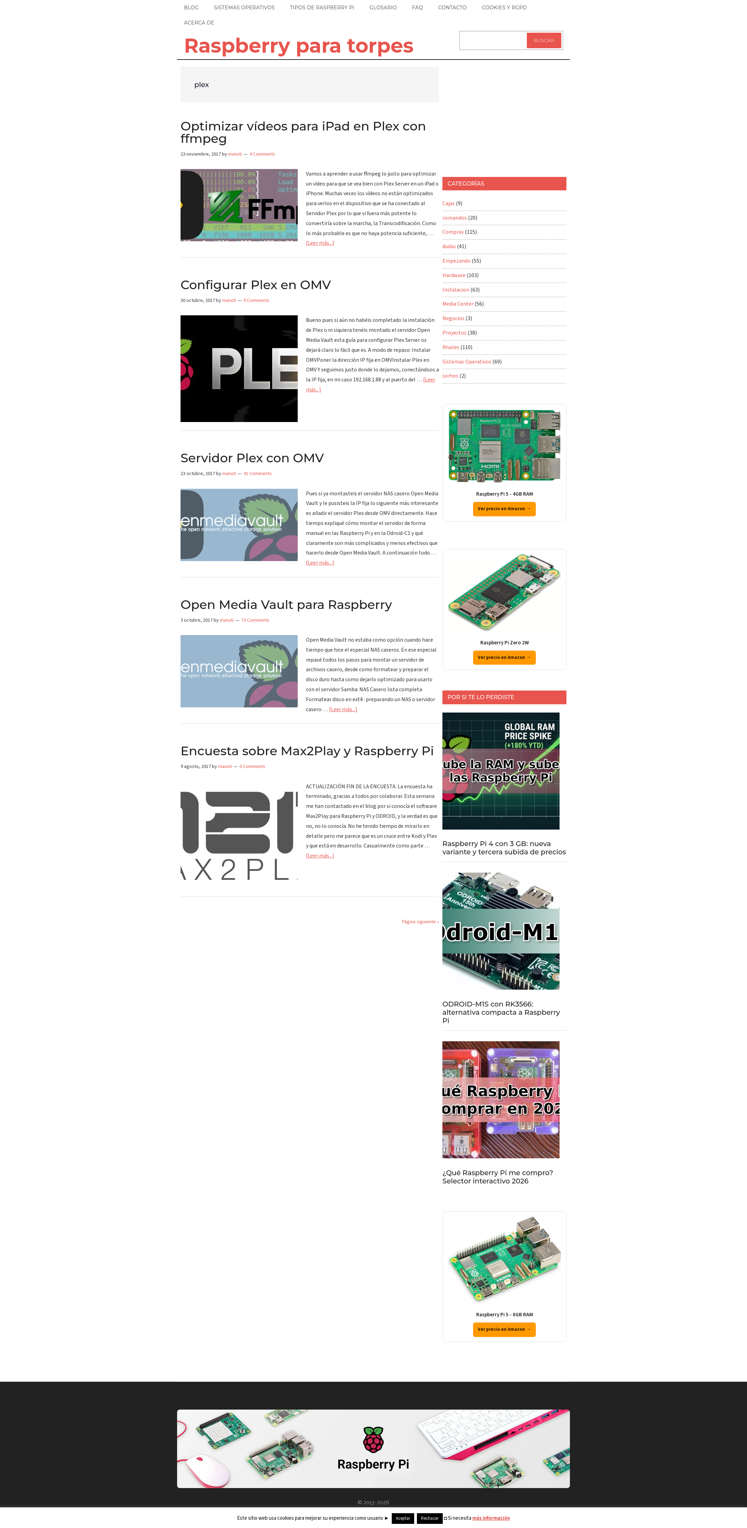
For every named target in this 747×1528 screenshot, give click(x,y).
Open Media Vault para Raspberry (286, 604)
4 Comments (262, 154)
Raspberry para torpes (298, 45)
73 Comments (255, 620)
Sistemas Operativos (466, 362)
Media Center (457, 304)
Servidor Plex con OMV (252, 457)
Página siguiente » (420, 921)
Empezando (456, 261)
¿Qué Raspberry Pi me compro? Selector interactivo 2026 (497, 1177)
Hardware (453, 275)
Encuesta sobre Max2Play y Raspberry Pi (307, 750)
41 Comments (258, 473)
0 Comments (256, 300)
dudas (449, 246)
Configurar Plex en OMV (256, 284)
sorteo (450, 376)
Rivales (450, 347)
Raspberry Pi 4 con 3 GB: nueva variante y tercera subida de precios (504, 848)
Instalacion (455, 290)
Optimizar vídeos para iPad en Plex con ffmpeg (303, 132)
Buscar (544, 40)
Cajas (448, 203)
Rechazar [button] (430, 1518)
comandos (454, 218)
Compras (453, 232)
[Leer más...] (320, 243)
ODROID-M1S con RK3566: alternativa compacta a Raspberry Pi (501, 1012)
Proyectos (454, 333)
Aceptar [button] (403, 1518)
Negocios (453, 318)
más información (491, 1518)
